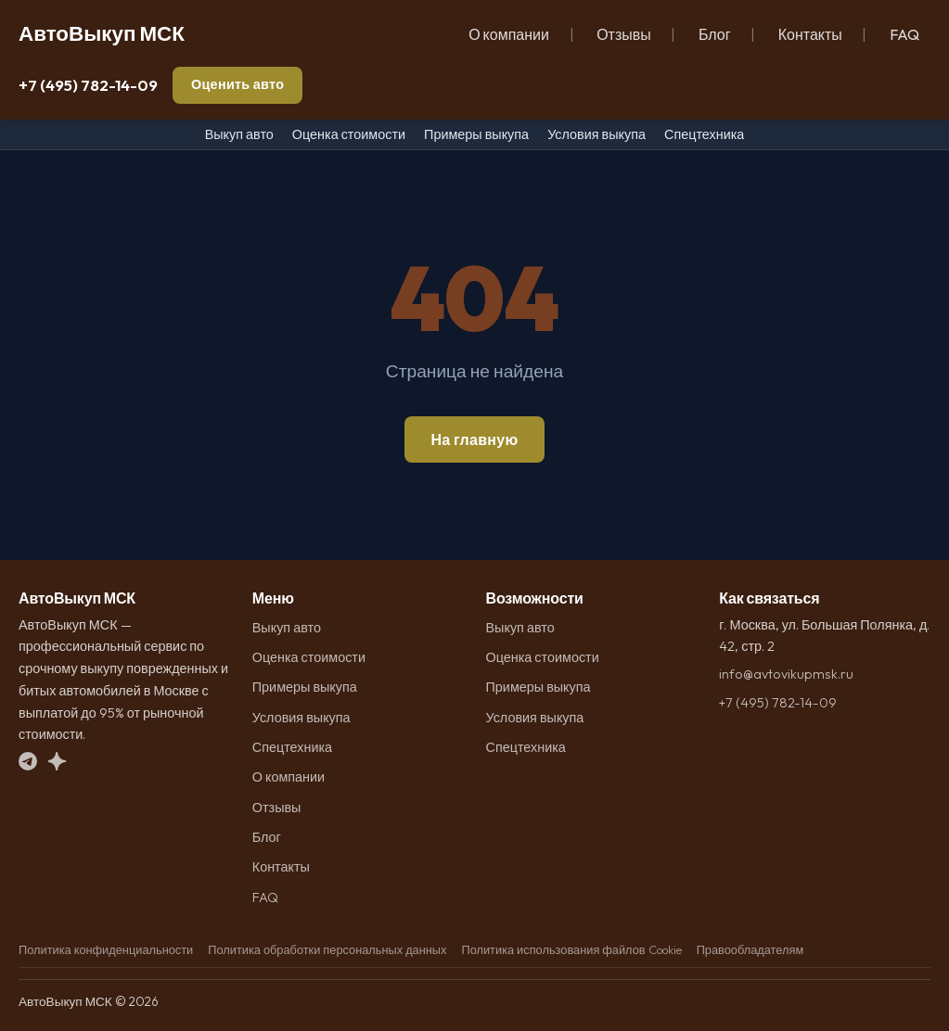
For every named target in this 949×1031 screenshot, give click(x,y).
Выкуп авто (239, 134)
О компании (508, 34)
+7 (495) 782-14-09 (88, 85)
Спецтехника (704, 134)
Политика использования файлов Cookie (571, 949)
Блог (715, 34)
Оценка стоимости (348, 134)
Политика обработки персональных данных (327, 949)
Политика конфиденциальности (106, 949)
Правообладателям (750, 949)
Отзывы (623, 34)
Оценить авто (237, 84)
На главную (474, 439)
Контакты (810, 34)
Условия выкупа (596, 134)
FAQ (904, 34)
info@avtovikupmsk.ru (786, 674)
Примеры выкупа (476, 134)
